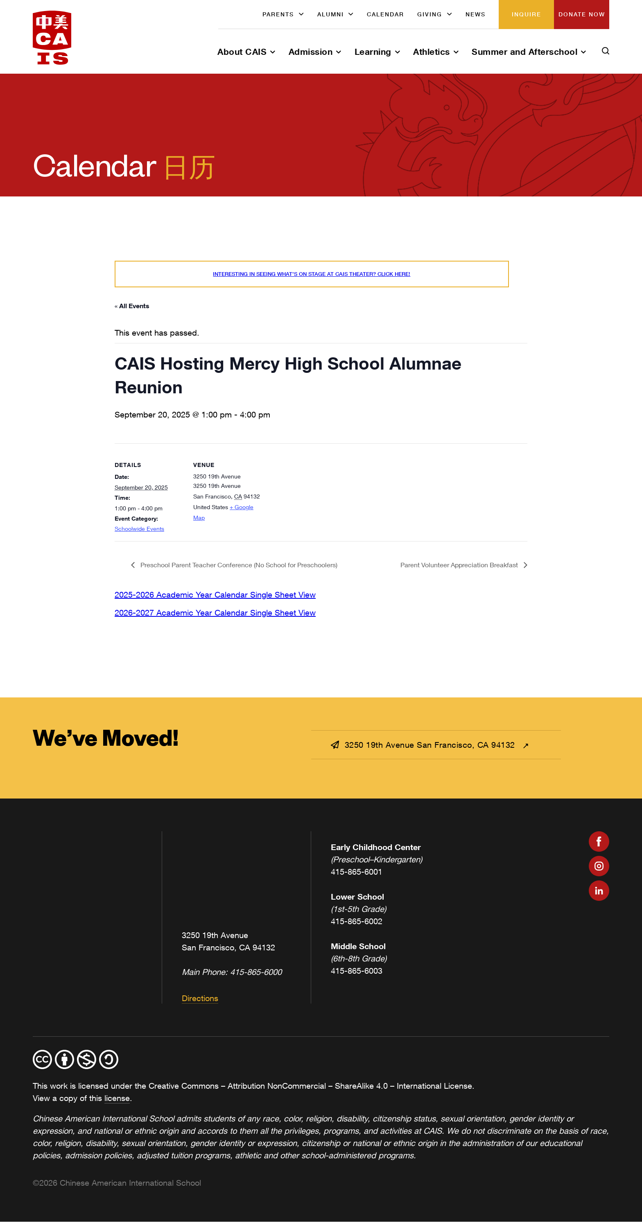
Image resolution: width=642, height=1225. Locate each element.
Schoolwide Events (139, 532)
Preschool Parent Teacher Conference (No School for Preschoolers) (238, 568)
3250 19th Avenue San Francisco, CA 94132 (424, 748)
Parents (278, 14)
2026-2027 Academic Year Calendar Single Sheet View (215, 615)
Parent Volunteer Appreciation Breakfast (460, 568)
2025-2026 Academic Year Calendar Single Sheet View (215, 597)
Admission (311, 51)
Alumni (330, 14)
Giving (429, 14)
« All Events (132, 309)
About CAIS (242, 51)
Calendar (385, 14)
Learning (373, 51)
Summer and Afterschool (524, 51)
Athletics (431, 51)
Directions (200, 1001)
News (476, 14)
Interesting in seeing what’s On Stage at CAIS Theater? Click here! (309, 276)
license (117, 1101)
